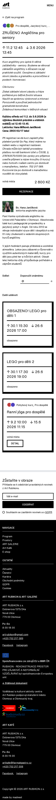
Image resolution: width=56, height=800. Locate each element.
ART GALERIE (10, 544)
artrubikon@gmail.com (15, 634)
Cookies (6, 588)
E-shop (6, 552)
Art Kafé (7, 548)
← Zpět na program (13, 17)
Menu (50, 5)
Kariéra (6, 576)
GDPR (48, 512)
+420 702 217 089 (12, 638)
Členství (6, 573)
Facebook (7, 645)
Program (7, 536)
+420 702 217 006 (12, 766)
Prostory (7, 540)
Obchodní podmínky (13, 580)
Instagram (22, 645)
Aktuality (7, 569)
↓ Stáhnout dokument (14, 683)
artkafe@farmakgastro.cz (17, 762)
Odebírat (28, 504)
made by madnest (12, 797)
